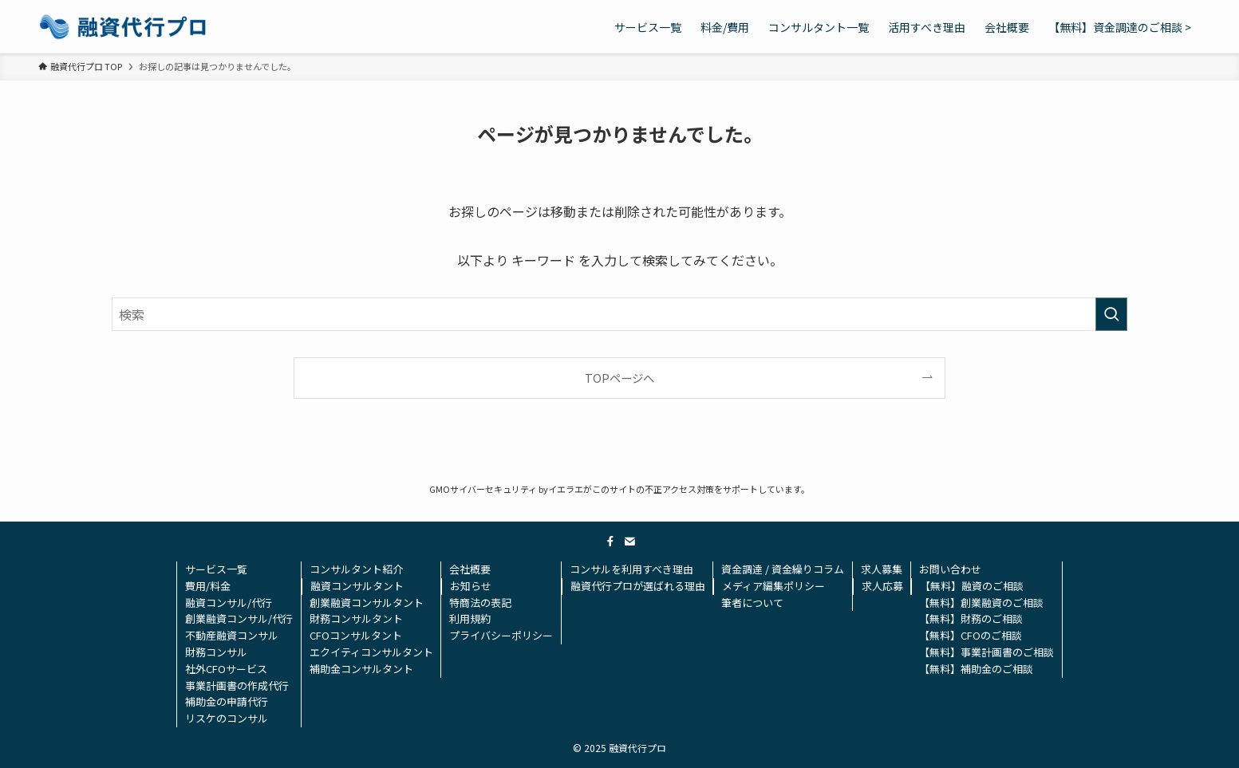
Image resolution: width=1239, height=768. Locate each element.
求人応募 (882, 585)
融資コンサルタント (357, 585)
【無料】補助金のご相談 (976, 668)
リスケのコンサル (226, 718)
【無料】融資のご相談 (972, 585)
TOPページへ (619, 377)
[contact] (629, 541)
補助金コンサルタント (361, 668)
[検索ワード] (619, 314)
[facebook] (610, 541)
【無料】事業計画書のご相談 (986, 652)
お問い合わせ (950, 569)
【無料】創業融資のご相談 (981, 602)
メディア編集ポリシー (773, 585)
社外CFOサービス (226, 668)
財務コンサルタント (356, 618)
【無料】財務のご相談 (971, 618)
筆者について (752, 602)
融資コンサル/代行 (228, 602)
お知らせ (470, 585)
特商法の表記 (480, 602)
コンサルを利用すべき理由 (631, 569)
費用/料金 (208, 585)
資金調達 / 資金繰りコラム (782, 569)
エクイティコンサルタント (371, 652)
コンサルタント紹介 (356, 569)
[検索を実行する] (1111, 314)
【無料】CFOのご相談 (970, 635)
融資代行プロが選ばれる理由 (637, 585)
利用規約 (470, 618)
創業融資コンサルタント (367, 602)
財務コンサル (216, 652)
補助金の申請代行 (226, 701)
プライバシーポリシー (501, 635)
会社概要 (470, 569)
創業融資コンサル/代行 (239, 618)
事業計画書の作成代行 (237, 685)
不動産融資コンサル (231, 635)
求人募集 (881, 569)
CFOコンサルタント (356, 635)
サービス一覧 (216, 569)
